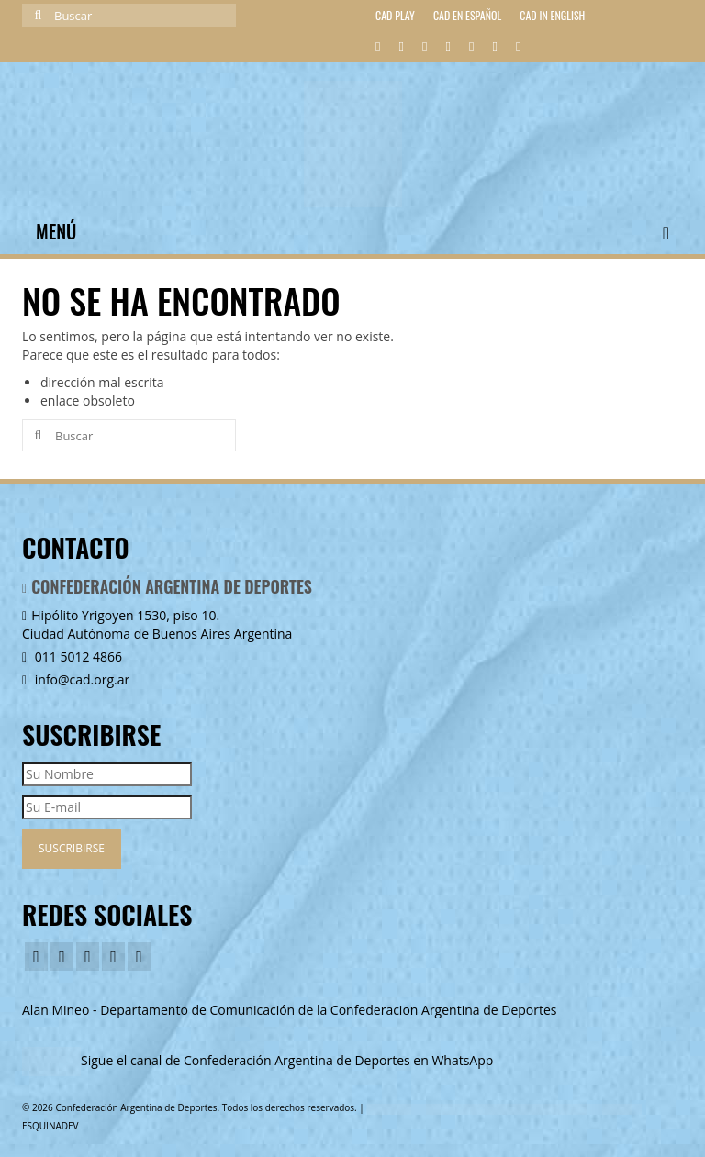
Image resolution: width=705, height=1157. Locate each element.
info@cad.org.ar (75, 679)
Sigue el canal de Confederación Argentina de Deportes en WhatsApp (287, 1060)
